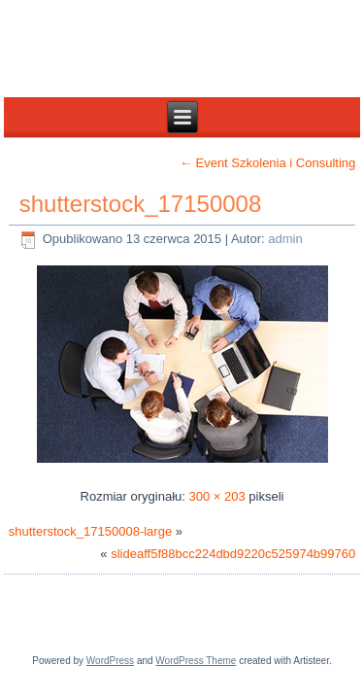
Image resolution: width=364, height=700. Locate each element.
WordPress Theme (195, 660)
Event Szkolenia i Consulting (267, 163)
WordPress (110, 660)
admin (285, 238)
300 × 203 (217, 496)
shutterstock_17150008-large (90, 531)
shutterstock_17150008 (140, 204)
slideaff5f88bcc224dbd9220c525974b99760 (233, 553)
